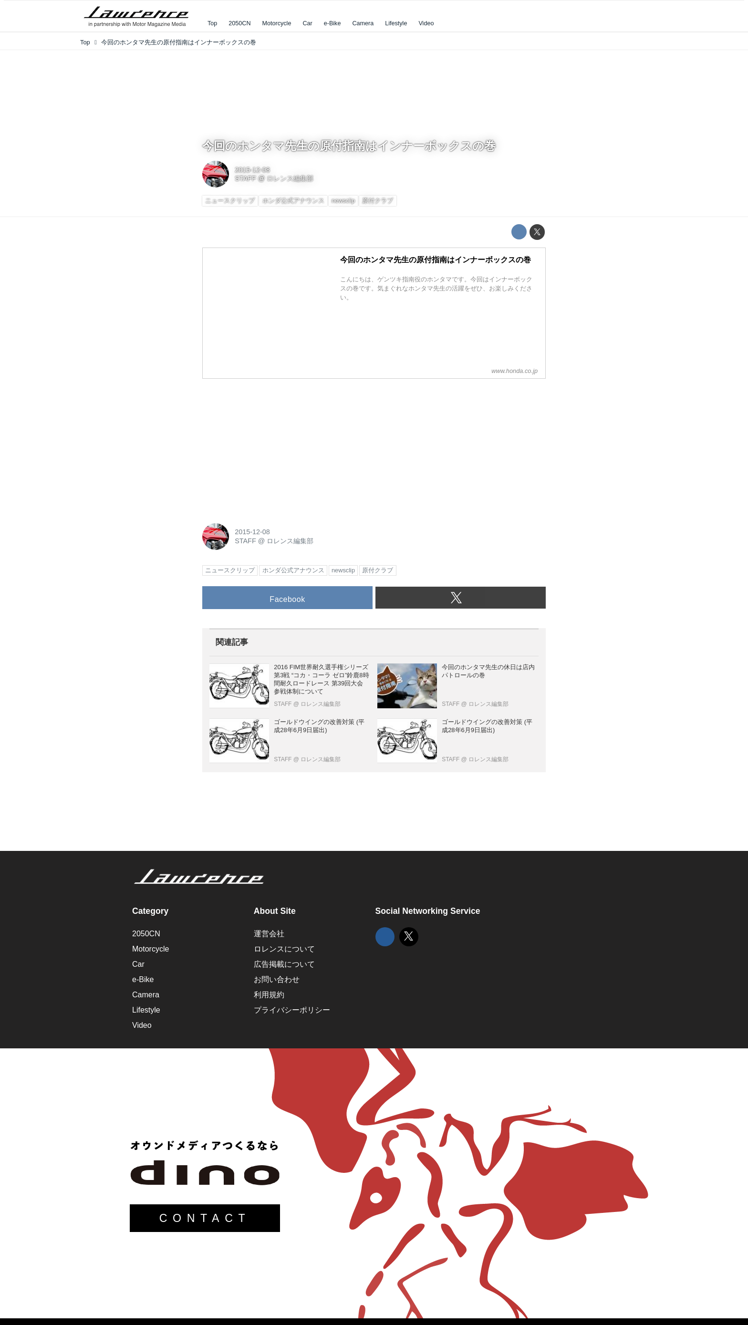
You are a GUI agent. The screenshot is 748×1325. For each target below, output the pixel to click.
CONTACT (205, 1218)
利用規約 (269, 995)
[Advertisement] (273, 446)
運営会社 (269, 934)
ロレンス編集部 (290, 178)
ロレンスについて (284, 949)
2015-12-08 (252, 170)
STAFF (245, 178)
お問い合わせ (277, 979)
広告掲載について (284, 964)
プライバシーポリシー (292, 1010)
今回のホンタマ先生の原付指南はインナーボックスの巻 (349, 145)
